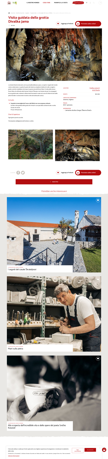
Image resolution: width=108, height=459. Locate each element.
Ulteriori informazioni (13, 456)
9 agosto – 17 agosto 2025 (30, 13)
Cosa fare (13, 13)
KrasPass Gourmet (20, 13)
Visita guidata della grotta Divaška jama (62, 13)
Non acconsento (78, 450)
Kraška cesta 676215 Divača (95, 89)
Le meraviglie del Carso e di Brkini (44, 13)
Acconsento (90, 450)
